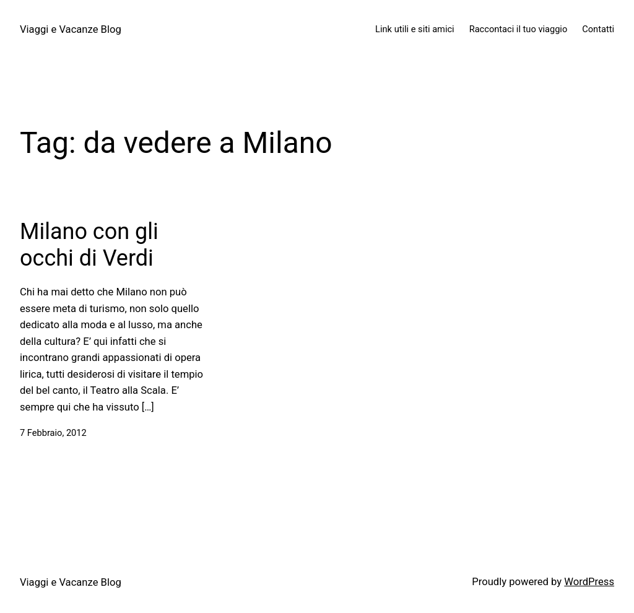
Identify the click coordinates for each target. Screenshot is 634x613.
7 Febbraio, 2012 (53, 432)
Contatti (598, 29)
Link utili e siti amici (414, 29)
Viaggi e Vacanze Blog (70, 29)
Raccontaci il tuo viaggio (518, 29)
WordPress (589, 582)
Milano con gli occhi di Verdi (89, 245)
